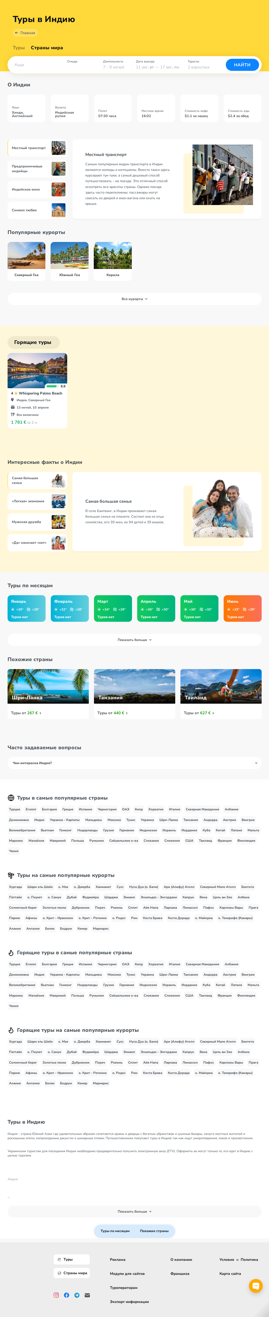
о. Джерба (82, 887)
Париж (14, 918)
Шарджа (111, 897)
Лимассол (190, 907)
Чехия (13, 851)
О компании (181, 1259)
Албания (231, 809)
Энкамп (129, 897)
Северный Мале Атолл (218, 887)
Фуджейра (90, 897)
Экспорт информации (129, 1301)
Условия (227, 1259)
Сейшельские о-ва (123, 840)
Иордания (189, 830)
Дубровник (80, 907)
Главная (28, 32)
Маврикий (58, 840)
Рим (134, 918)
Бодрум (66, 928)
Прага (253, 907)
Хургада (15, 887)
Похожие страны (154, 1231)
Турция (14, 809)
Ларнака (170, 907)
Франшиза (179, 1273)
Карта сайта (230, 1273)
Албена (243, 897)
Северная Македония (202, 809)
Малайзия (36, 840)
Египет (31, 809)
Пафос (208, 907)
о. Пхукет (34, 897)
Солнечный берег (23, 907)
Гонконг (65, 830)
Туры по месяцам (115, 1231)
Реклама (118, 1259)
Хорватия (155, 809)
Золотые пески (54, 907)
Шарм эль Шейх (40, 887)
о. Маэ (63, 887)
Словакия (151, 840)
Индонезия (148, 830)
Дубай (72, 897)
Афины (31, 918)
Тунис (130, 820)
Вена (203, 897)
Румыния (96, 840)
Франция (225, 840)
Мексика (114, 820)
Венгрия (248, 820)
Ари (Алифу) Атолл (179, 887)
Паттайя (15, 897)
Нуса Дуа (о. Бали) (143, 887)
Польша (77, 840)
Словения (172, 840)
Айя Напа (150, 907)
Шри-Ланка (168, 820)
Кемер (82, 928)
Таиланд (205, 840)
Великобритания (22, 830)
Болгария (49, 809)
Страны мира (47, 48)
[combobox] (36, 64)
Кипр (139, 809)
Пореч (100, 907)
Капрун (188, 897)
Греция (67, 809)
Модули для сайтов (127, 1273)
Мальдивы (93, 820)
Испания (85, 809)
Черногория (107, 809)
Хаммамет (103, 887)
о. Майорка (204, 918)
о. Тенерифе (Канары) (235, 918)
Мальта (253, 830)
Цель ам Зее (222, 897)
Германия (126, 830)
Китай (220, 830)
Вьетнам (47, 830)
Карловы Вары (231, 907)
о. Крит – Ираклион (58, 918)
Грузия (108, 830)
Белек (49, 928)
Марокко (16, 840)
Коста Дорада (178, 918)
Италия (174, 809)
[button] (36, 64)
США (189, 840)
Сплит (133, 907)
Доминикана (19, 820)
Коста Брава (152, 918)
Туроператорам (124, 1287)
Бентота (247, 887)
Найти (242, 65)
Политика (249, 1259)
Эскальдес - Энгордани (159, 897)
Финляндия (246, 840)
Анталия (33, 928)
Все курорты (134, 299)
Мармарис (101, 928)
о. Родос (119, 918)
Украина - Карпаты (65, 820)
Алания (15, 928)
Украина (147, 820)
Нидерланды (87, 830)
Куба (206, 830)
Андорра (210, 820)
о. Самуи (54, 897)
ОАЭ (125, 809)
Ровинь (117, 907)
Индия (39, 820)
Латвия (236, 830)
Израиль (169, 830)
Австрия (229, 820)
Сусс (120, 887)
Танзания (190, 820)
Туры (19, 48)
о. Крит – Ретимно (93, 918)
